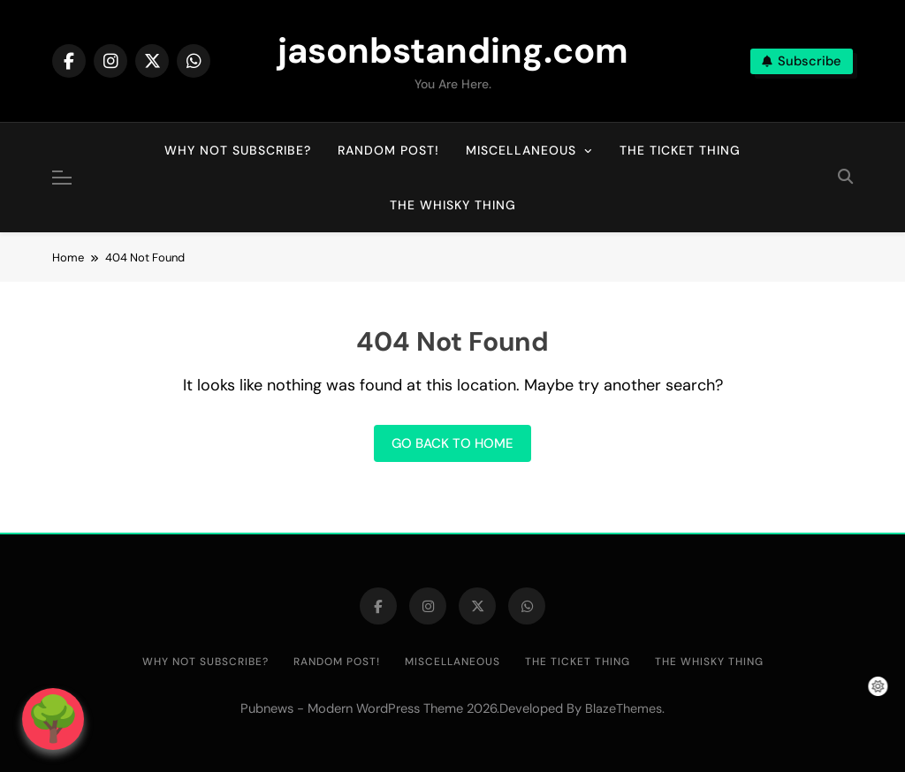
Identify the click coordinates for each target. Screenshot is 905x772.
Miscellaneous (521, 150)
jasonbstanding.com (453, 50)
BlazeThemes (623, 708)
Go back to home (452, 443)
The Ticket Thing (680, 150)
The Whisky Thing (453, 205)
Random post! (388, 150)
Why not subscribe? (237, 150)
